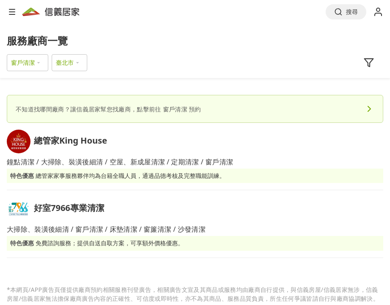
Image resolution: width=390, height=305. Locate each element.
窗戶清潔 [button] (23, 62)
